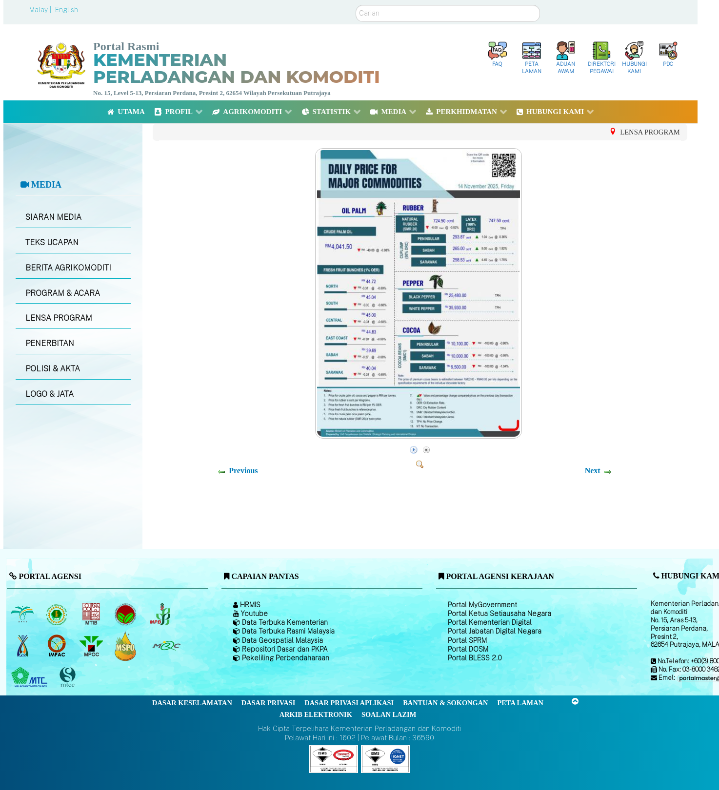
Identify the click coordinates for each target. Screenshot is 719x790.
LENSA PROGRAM (58, 318)
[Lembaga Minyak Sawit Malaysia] (23, 614)
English (66, 10)
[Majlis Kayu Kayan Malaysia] (30, 677)
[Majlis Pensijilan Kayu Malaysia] (68, 677)
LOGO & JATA (49, 394)
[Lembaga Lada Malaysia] (160, 614)
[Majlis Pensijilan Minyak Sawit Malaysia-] (126, 645)
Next (592, 470)
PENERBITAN (49, 343)
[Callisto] (333, 758)
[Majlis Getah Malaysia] (166, 645)
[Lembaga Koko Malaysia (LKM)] (126, 614)
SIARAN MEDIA (53, 217)
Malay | (41, 10)
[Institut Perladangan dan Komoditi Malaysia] (57, 645)
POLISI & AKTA (52, 368)
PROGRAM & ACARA (62, 293)
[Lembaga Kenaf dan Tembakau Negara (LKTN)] (23, 645)
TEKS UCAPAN (52, 242)
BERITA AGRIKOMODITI (68, 267)
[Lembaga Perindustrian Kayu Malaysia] (92, 614)
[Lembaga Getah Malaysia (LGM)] (57, 614)
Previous (243, 470)
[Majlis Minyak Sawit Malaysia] (92, 645)
